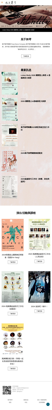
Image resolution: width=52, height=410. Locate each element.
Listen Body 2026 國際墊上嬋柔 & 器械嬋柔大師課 (18, 30)
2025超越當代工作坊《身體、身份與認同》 (35, 180)
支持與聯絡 (42, 402)
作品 (26, 402)
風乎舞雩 (10, 400)
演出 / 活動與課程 (42, 400)
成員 (10, 402)
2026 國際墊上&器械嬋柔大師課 (33, 101)
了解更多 (26, 56)
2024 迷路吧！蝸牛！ (39, 307)
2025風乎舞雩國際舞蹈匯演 (31, 153)
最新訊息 (26, 400)
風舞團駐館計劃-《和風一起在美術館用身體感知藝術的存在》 (12, 361)
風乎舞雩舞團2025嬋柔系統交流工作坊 (35, 128)
